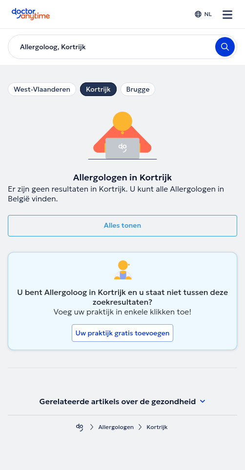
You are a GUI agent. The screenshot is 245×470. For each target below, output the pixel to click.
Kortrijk (98, 89)
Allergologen (116, 427)
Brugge (138, 89)
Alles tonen (122, 225)
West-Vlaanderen (42, 89)
